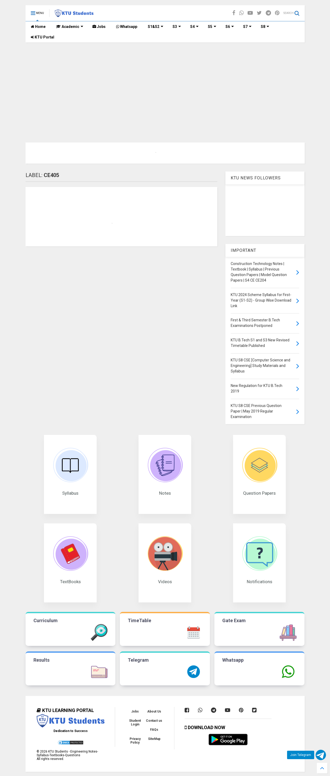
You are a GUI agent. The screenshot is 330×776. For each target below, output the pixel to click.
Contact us (154, 721)
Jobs (99, 26)
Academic (69, 26)
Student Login (135, 722)
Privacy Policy (135, 740)
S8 (265, 26)
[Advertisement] (165, 82)
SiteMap (154, 739)
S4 (194, 26)
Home (38, 26)
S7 (247, 26)
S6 (229, 26)
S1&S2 (155, 26)
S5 (212, 26)
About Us (154, 711)
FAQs (154, 729)
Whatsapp (126, 26)
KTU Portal (42, 37)
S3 (177, 26)
